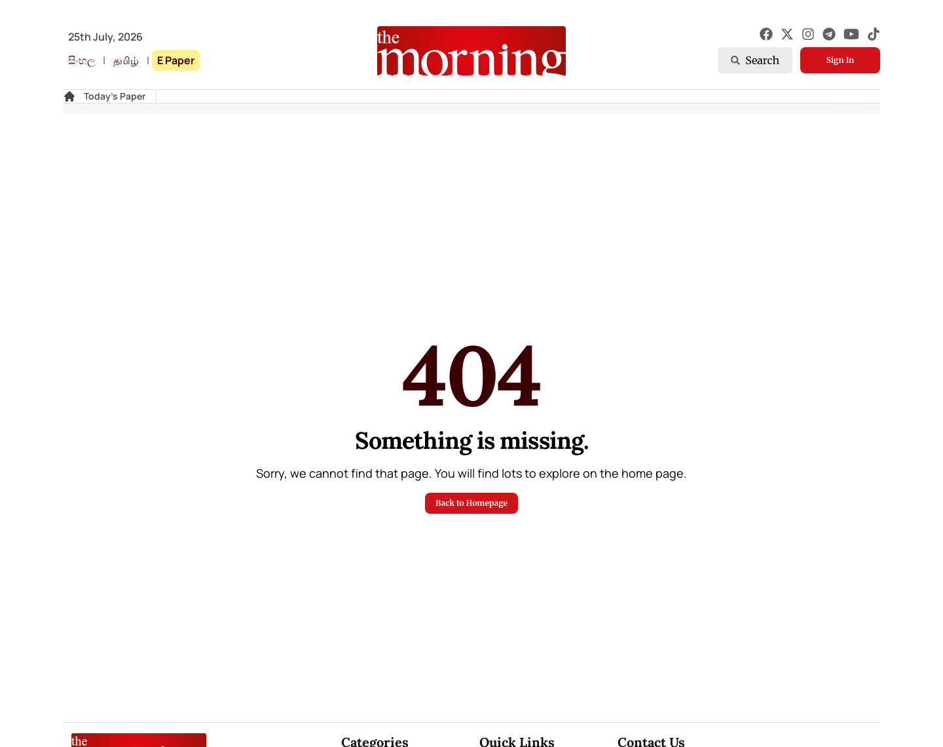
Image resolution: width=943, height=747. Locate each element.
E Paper (175, 60)
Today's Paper (114, 96)
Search (755, 60)
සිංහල (81, 60)
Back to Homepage (471, 503)
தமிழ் (126, 60)
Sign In (840, 60)
